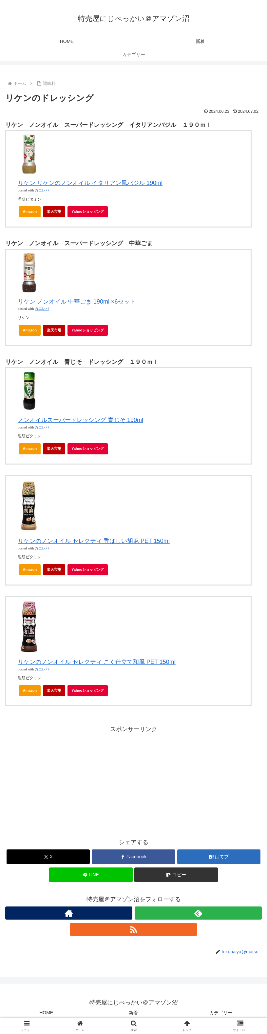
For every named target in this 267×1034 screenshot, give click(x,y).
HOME (46, 1012)
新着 (133, 1012)
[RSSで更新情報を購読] (133, 929)
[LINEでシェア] (90, 874)
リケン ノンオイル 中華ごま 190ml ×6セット (77, 301)
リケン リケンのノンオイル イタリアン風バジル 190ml (90, 183)
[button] (176, 874)
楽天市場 (54, 211)
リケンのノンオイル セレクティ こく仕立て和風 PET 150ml (97, 662)
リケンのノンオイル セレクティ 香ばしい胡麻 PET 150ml (94, 541)
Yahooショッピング (89, 213)
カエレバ (42, 190)
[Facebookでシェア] (133, 856)
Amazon (30, 211)
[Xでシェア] (48, 856)
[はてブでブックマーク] (218, 856)
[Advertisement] (133, 780)
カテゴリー (220, 1012)
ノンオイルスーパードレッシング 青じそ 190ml (80, 420)
